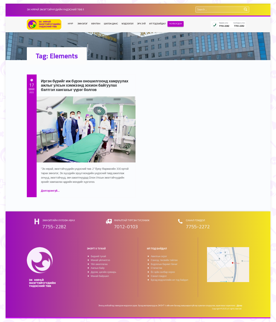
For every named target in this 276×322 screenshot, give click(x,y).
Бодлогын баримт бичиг (164, 264)
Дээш (239, 305)
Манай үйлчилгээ (100, 260)
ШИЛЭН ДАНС (111, 23)
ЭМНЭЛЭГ (82, 23)
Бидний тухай (98, 256)
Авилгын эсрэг (159, 256)
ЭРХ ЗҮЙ (141, 23)
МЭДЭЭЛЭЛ (128, 23)
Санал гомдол (159, 276)
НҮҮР (70, 23)
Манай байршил (100, 276)
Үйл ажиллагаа (99, 264)
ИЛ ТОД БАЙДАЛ (157, 23)
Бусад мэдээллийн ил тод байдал (169, 280)
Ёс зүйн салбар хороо (163, 272)
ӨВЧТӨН (95, 23)
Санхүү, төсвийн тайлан (164, 260)
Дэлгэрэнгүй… (50, 191)
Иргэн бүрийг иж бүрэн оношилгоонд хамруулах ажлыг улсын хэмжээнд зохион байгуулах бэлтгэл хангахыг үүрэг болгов (84, 85)
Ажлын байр (97, 268)
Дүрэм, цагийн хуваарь (103, 272)
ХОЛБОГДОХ (175, 23)
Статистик (156, 268)
